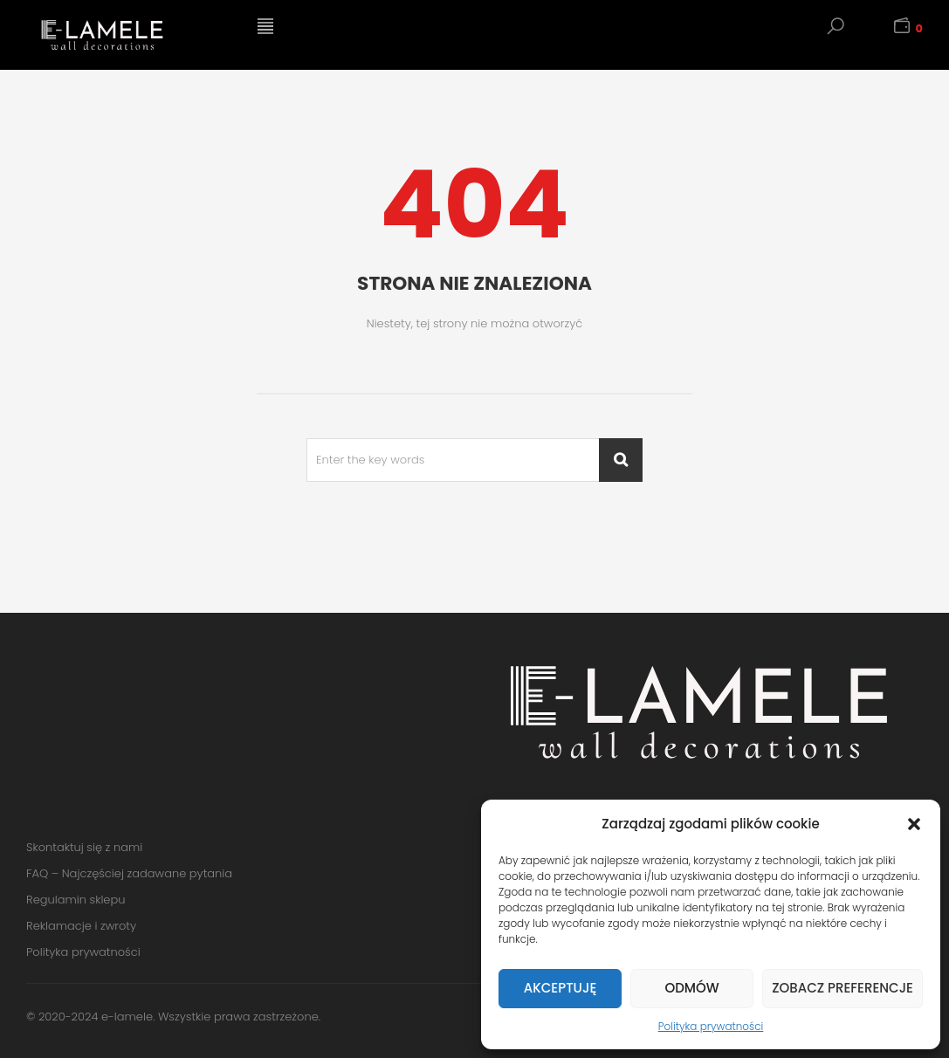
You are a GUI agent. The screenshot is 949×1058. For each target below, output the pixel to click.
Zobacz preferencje (842, 988)
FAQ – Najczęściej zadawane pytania (129, 873)
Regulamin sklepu (75, 899)
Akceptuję (560, 988)
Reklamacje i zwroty (81, 925)
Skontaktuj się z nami (84, 847)
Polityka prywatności (711, 1026)
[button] (914, 824)
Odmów (691, 988)
